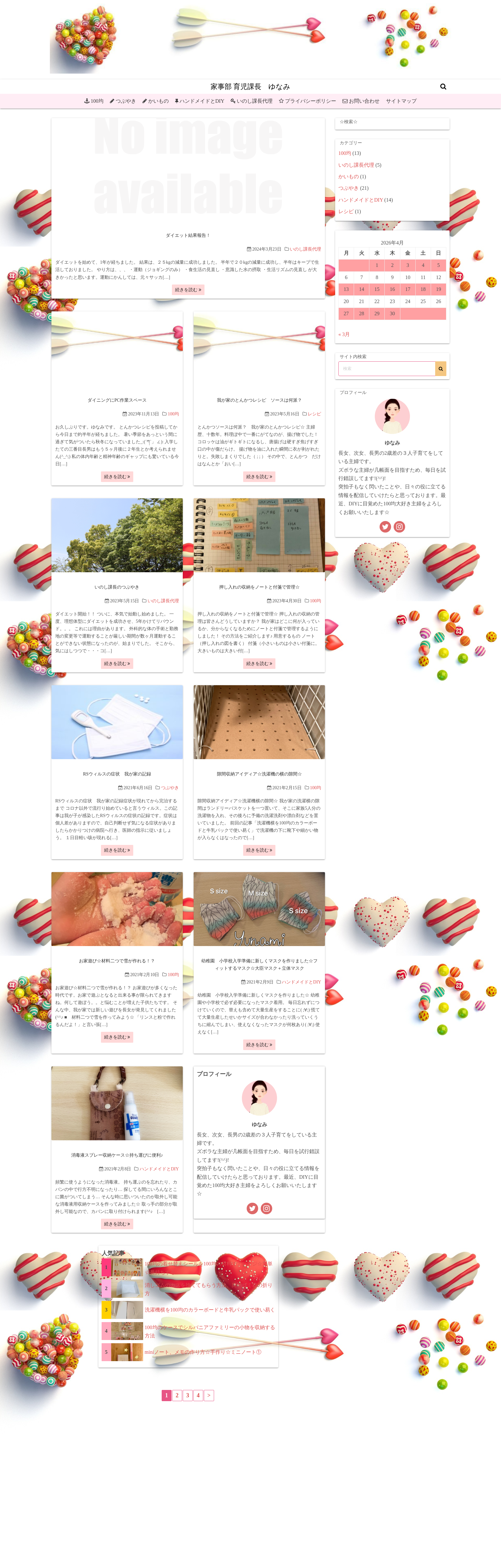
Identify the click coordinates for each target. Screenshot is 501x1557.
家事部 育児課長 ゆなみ (250, 86)
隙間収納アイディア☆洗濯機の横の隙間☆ (259, 773)
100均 (97, 100)
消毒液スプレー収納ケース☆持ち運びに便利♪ (117, 1154)
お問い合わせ (364, 100)
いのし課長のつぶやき (117, 586)
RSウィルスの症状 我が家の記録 (117, 773)
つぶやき (126, 100)
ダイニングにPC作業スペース (117, 399)
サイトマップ (401, 100)
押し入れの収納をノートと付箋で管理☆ (259, 586)
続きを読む (188, 289)
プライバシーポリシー (310, 100)
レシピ (314, 413)
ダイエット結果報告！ (188, 235)
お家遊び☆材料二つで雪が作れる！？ (117, 960)
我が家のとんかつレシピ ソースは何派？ (259, 399)
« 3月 (344, 334)
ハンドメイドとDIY (202, 100)
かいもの (158, 100)
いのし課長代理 (255, 100)
